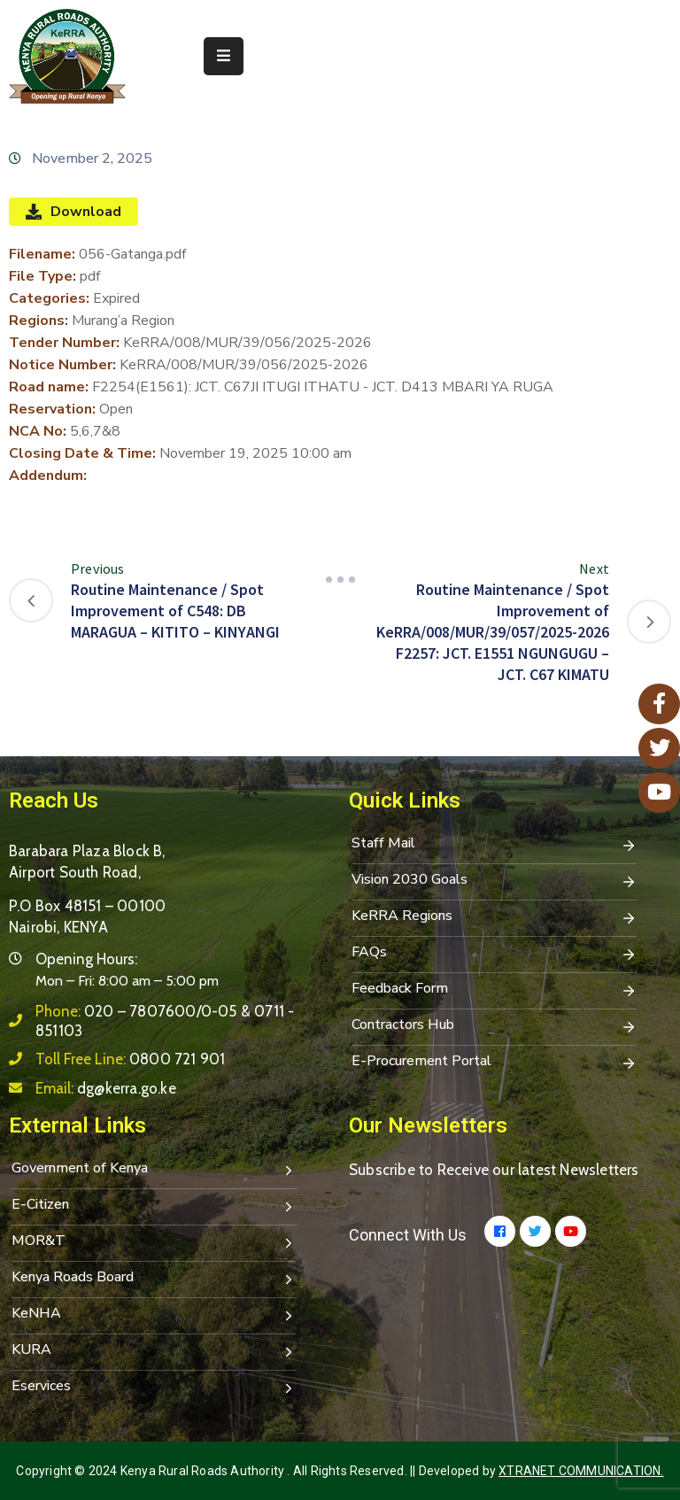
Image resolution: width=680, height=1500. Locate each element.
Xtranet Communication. (580, 1471)
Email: (105, 1088)
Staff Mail (494, 844)
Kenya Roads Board (154, 1278)
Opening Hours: (86, 959)
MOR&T (154, 1242)
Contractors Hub (494, 1026)
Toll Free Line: (130, 1059)
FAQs (494, 953)
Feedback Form (494, 989)
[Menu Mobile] (223, 56)
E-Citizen (154, 1206)
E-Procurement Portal (494, 1062)
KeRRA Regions (494, 917)
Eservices (154, 1387)
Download (73, 211)
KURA (154, 1351)
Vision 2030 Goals (494, 881)
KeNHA (154, 1314)
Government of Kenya (154, 1169)
